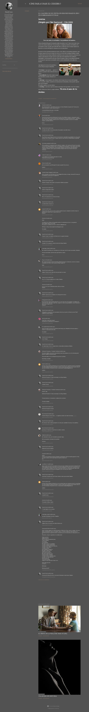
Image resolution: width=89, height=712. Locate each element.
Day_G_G (44, 260)
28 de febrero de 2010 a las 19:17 (47, 124)
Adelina (43, 435)
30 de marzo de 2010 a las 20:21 (47, 496)
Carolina (43, 105)
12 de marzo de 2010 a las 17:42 (47, 403)
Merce (43, 163)
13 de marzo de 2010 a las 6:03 (47, 410)
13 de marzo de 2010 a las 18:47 (47, 424)
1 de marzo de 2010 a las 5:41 (47, 159)
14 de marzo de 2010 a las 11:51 (47, 443)
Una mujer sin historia (47, 696)
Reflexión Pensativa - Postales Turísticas (50, 351)
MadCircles (57, 708)
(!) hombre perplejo (46, 143)
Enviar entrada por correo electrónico (49, 98)
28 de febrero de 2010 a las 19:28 (47, 139)
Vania (43, 363)
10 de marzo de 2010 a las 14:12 (47, 333)
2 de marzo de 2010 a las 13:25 (47, 230)
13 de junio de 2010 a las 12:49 (47, 525)
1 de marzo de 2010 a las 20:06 (47, 191)
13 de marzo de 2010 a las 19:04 (47, 431)
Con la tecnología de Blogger (53, 706)
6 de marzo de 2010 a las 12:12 (47, 296)
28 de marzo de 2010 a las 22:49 (47, 471)
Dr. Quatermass (45, 326)
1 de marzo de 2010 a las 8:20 (47, 168)
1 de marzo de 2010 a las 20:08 (47, 205)
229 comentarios (46, 698)
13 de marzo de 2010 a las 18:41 (47, 417)
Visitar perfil (8, 58)
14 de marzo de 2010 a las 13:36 (47, 450)
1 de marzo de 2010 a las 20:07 (47, 198)
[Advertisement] (59, 592)
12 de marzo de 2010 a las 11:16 (47, 360)
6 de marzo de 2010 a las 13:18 (47, 306)
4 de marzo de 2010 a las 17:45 (47, 281)
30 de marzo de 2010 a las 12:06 (47, 489)
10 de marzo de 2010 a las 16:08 (47, 340)
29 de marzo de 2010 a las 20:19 (47, 478)
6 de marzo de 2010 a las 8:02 (47, 289)
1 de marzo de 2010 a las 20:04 (47, 184)
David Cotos (44, 128)
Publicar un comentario (43, 579)
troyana (43, 453)
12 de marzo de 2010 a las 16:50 (47, 386)
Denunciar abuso (6, 71)
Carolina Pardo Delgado (47, 172)
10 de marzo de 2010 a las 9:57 (47, 323)
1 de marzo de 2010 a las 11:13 (47, 177)
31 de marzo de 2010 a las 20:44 (47, 503)
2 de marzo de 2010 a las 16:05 (47, 237)
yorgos (43, 209)
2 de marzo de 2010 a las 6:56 (47, 214)
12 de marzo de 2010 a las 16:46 (47, 379)
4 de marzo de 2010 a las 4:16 (47, 256)
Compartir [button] (27, 11)
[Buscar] (80, 3)
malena (43, 154)
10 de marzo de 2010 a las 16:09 (47, 347)
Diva (43, 115)
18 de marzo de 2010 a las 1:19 (47, 460)
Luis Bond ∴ (44, 464)
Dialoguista (44, 299)
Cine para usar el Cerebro (45, 3)
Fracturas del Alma (46, 528)
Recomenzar (45, 413)
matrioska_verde (45, 248)
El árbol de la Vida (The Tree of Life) (52, 634)
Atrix (43, 318)
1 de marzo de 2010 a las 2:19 (47, 151)
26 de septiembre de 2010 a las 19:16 (48, 569)
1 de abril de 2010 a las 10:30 (47, 510)
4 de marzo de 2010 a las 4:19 (47, 266)
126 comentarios (46, 635)
